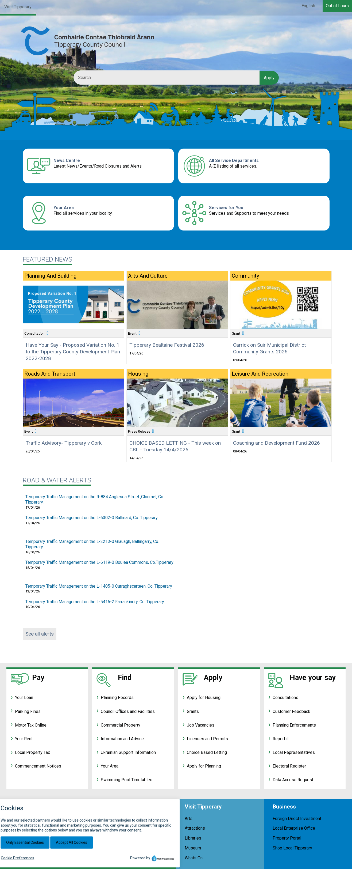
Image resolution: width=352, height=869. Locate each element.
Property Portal (287, 838)
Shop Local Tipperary (292, 848)
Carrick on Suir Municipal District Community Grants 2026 (269, 348)
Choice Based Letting (207, 752)
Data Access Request (293, 779)
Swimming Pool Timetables (126, 779)
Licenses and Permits (207, 738)
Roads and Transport (49, 374)
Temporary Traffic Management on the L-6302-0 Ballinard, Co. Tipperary (91, 517)
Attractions (195, 828)
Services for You (226, 207)
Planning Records (117, 697)
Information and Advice (122, 738)
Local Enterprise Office (294, 828)
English (308, 5)
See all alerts (39, 634)
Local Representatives (294, 752)
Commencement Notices (38, 766)
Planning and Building (50, 276)
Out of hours (337, 5)
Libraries (193, 838)
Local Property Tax (32, 752)
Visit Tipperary (18, 6)
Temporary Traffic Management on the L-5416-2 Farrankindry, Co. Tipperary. (95, 601)
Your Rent (24, 738)
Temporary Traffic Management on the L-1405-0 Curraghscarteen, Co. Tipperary (98, 586)
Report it (281, 738)
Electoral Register (289, 766)
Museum (193, 848)
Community (245, 276)
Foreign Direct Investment (297, 818)
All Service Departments (234, 160)
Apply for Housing (204, 697)
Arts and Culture (148, 276)
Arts (188, 818)
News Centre (66, 160)
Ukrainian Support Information (128, 752)
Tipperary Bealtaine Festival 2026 (166, 345)
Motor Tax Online (31, 725)
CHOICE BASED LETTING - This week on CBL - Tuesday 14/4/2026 (175, 446)
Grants (193, 711)
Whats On (194, 857)
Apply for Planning (204, 766)
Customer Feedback (291, 711)
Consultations (285, 697)
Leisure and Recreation (260, 374)
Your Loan (24, 697)
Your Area (63, 207)
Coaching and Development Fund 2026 (276, 443)
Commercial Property (120, 725)
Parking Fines (28, 711)
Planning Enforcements (294, 725)
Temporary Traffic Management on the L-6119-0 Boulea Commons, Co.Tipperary (99, 562)
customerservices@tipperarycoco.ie (97, 864)
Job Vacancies (200, 725)
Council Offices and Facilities (128, 711)
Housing (138, 374)
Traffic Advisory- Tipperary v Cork (64, 443)
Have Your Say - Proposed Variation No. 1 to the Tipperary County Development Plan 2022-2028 (73, 351)
